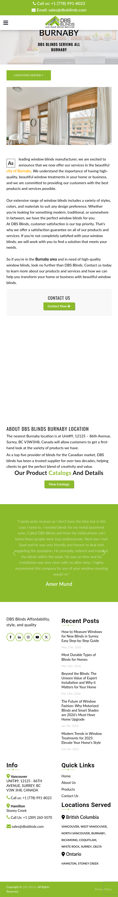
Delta (97, 846)
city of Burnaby (19, 171)
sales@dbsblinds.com (67, 9)
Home (66, 776)
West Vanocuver (94, 826)
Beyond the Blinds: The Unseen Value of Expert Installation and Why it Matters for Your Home (79, 680)
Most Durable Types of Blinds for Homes (79, 657)
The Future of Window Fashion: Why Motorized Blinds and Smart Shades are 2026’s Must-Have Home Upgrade (80, 710)
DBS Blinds (29, 887)
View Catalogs (59, 484)
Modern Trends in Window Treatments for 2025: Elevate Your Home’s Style (82, 738)
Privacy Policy (103, 889)
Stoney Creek (88, 863)
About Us (69, 782)
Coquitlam (87, 840)
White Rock (70, 846)
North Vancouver (76, 833)
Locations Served (28, 75)
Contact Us (70, 796)
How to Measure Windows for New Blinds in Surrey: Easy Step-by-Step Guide (82, 636)
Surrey (86, 846)
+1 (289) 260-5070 (37, 817)
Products (68, 789)
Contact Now (59, 306)
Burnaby (98, 833)
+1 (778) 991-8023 (68, 3)
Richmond (70, 840)
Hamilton (69, 863)
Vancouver (70, 826)
